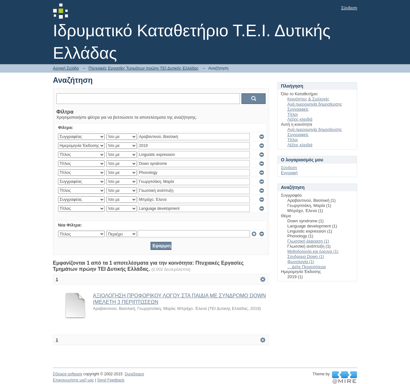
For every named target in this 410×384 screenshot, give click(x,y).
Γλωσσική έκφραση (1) (308, 241)
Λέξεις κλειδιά (299, 119)
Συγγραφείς (297, 109)
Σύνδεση (349, 7)
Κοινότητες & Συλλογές (308, 99)
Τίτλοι (292, 114)
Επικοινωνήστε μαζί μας (73, 380)
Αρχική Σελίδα (66, 68)
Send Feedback (110, 380)
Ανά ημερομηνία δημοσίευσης (314, 104)
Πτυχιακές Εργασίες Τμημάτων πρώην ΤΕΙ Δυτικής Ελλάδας (143, 68)
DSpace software (67, 374)
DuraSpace (134, 374)
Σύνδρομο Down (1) (305, 256)
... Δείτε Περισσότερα (306, 266)
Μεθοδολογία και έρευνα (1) (312, 251)
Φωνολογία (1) (300, 261)
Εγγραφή (289, 172)
